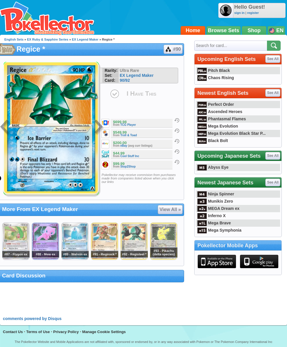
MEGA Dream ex (218, 208)
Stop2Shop (128, 166)
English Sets (13, 39)
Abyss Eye (212, 167)
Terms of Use (38, 332)
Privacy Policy (66, 332)
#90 (173, 49)
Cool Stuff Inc (129, 156)
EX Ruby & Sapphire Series (47, 39)
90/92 (125, 80)
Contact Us (13, 332)
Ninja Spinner (215, 194)
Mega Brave (214, 223)
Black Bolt (212, 140)
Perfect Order (215, 104)
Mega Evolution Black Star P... (231, 133)
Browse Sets (223, 30)
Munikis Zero (215, 201)
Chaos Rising (215, 77)
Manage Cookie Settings (104, 332)
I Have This (141, 93)
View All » (170, 209)
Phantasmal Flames (221, 119)
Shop (254, 30)
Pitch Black (213, 70)
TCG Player (128, 124)
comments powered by (32, 318)
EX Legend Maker (85, 39)
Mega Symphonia (219, 230)
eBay (123, 145)
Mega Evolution (217, 126)
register (253, 12)
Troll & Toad (128, 135)
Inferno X (211, 215)
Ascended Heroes (219, 111)
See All (273, 59)
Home (193, 30)
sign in (239, 12)
